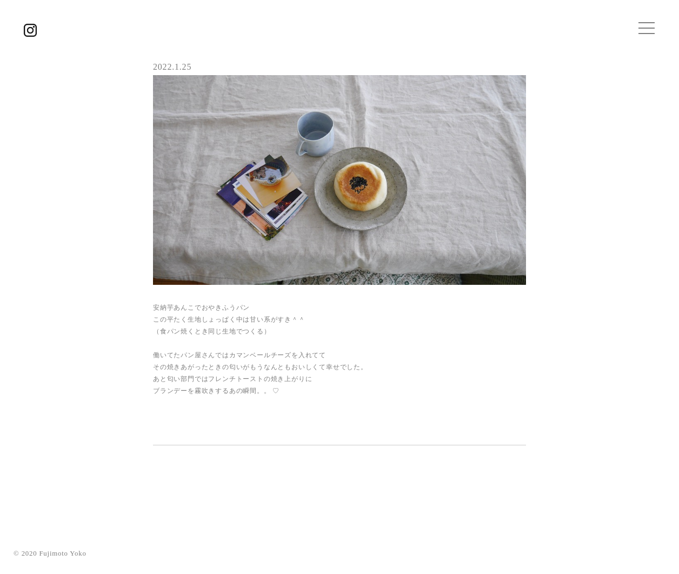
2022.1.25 (172, 66)
